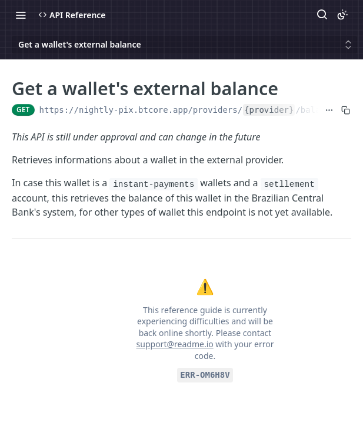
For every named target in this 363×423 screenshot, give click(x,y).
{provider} (269, 110)
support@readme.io (175, 344)
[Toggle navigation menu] (20, 15)
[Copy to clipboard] (345, 110)
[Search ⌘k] (322, 15)
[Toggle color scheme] (342, 15)
